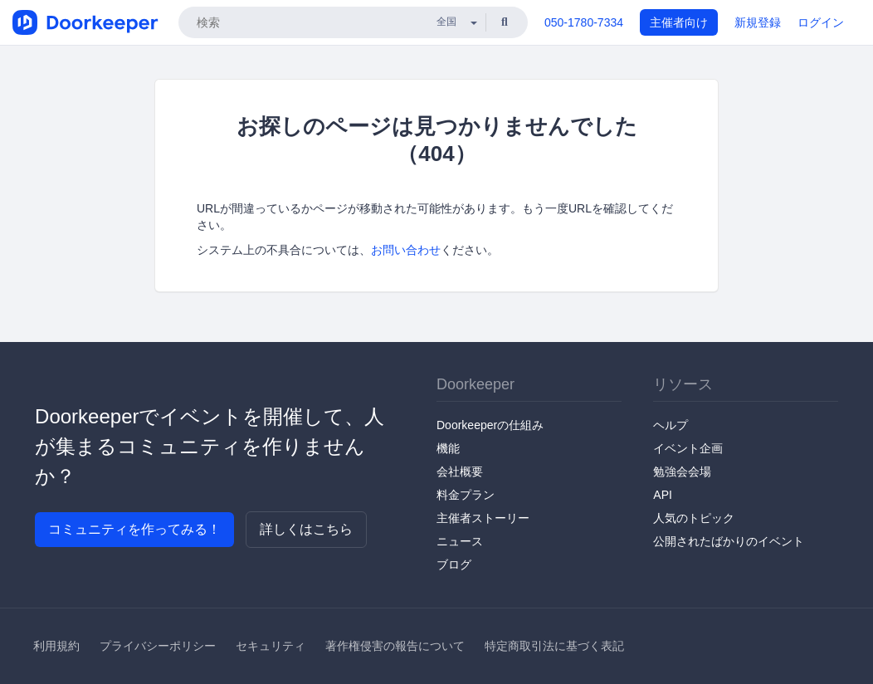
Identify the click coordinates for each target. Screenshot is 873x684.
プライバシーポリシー (158, 645)
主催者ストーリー (482, 518)
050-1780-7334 (583, 22)
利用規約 (56, 645)
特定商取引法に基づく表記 (554, 645)
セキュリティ (270, 645)
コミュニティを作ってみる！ (134, 529)
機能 (448, 448)
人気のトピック (693, 518)
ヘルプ (670, 425)
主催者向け (679, 22)
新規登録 (757, 22)
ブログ (453, 564)
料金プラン (465, 494)
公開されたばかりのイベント (728, 541)
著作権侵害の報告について (395, 645)
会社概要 (459, 471)
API (662, 494)
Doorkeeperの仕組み (490, 425)
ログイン (820, 22)
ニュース (459, 541)
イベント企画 (688, 448)
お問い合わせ (406, 249)
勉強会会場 (682, 471)
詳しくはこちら (306, 529)
